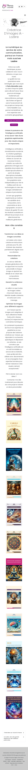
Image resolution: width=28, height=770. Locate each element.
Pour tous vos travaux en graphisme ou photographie (14, 121)
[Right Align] (25, 15)
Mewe (24, 7)
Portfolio (14, 124)
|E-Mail (11, 10)
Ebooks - (14, 759)
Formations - (8, 759)
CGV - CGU (14, 765)
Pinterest (22, 7)
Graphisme (20, 759)
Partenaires (19, 7)
